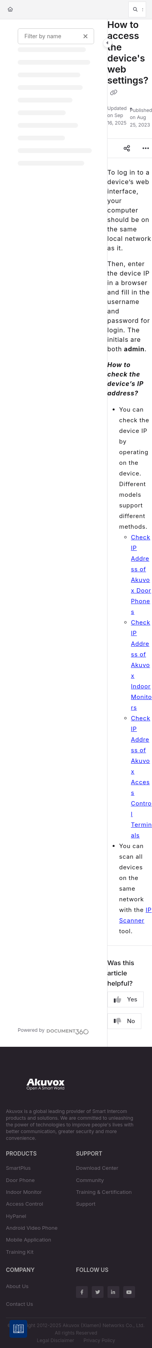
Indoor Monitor (24, 1192)
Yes (125, 999)
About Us (17, 1286)
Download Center (97, 1168)
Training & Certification (104, 1192)
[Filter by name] (56, 36)
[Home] (10, 9)
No (124, 1021)
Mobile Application (28, 1239)
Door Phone (20, 1180)
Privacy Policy (99, 1340)
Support (86, 1204)
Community (90, 1180)
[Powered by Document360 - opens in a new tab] (53, 1030)
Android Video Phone (31, 1228)
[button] (137, 9)
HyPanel (16, 1216)
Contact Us (19, 1304)
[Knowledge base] (19, 1329)
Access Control (24, 1204)
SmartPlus (18, 1168)
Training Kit (19, 1252)
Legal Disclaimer (55, 1340)
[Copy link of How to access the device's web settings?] (114, 92)
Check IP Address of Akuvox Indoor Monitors (141, 665)
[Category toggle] (107, 43)
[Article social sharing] (126, 148)
